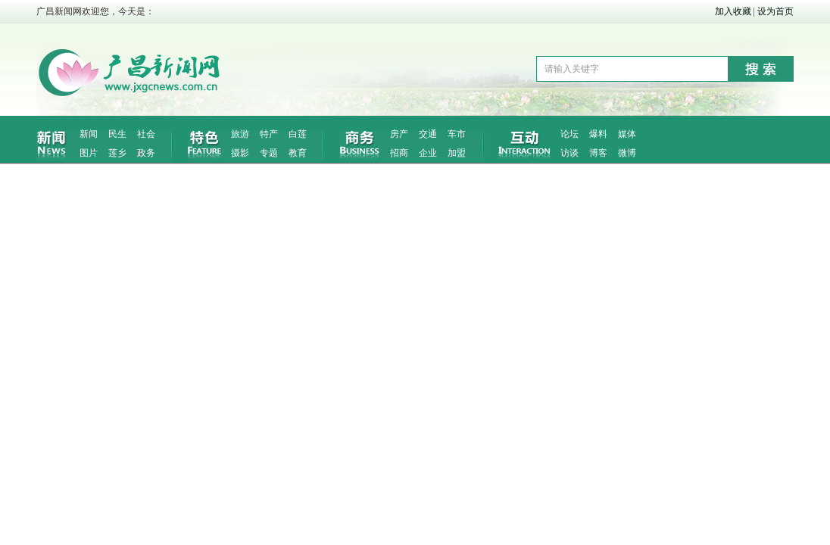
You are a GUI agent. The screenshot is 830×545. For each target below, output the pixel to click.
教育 (298, 153)
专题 (269, 153)
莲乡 (117, 153)
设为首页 (775, 11)
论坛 (569, 134)
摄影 (240, 153)
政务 (146, 153)
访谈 (569, 153)
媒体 (627, 134)
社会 (146, 134)
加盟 (457, 153)
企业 (428, 153)
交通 (428, 134)
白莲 (298, 134)
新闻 (89, 134)
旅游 (240, 134)
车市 (457, 134)
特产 (269, 134)
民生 (117, 134)
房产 (399, 134)
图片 (89, 153)
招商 (399, 153)
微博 (627, 153)
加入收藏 (733, 11)
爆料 (598, 134)
